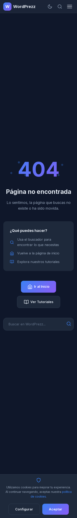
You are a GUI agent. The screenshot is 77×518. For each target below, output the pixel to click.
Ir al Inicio (38, 286)
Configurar (24, 509)
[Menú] (70, 6)
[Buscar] (60, 6)
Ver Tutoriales (38, 302)
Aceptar (55, 509)
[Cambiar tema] (50, 6)
